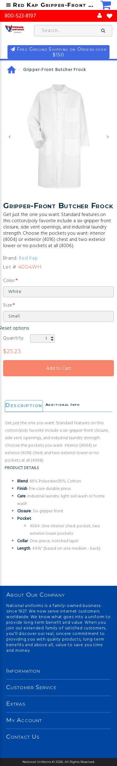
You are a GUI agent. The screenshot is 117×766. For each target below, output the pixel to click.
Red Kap (28, 258)
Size (7, 305)
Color (9, 281)
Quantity (13, 338)
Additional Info (63, 404)
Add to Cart (58, 368)
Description (23, 405)
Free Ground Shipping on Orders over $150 (61, 52)
